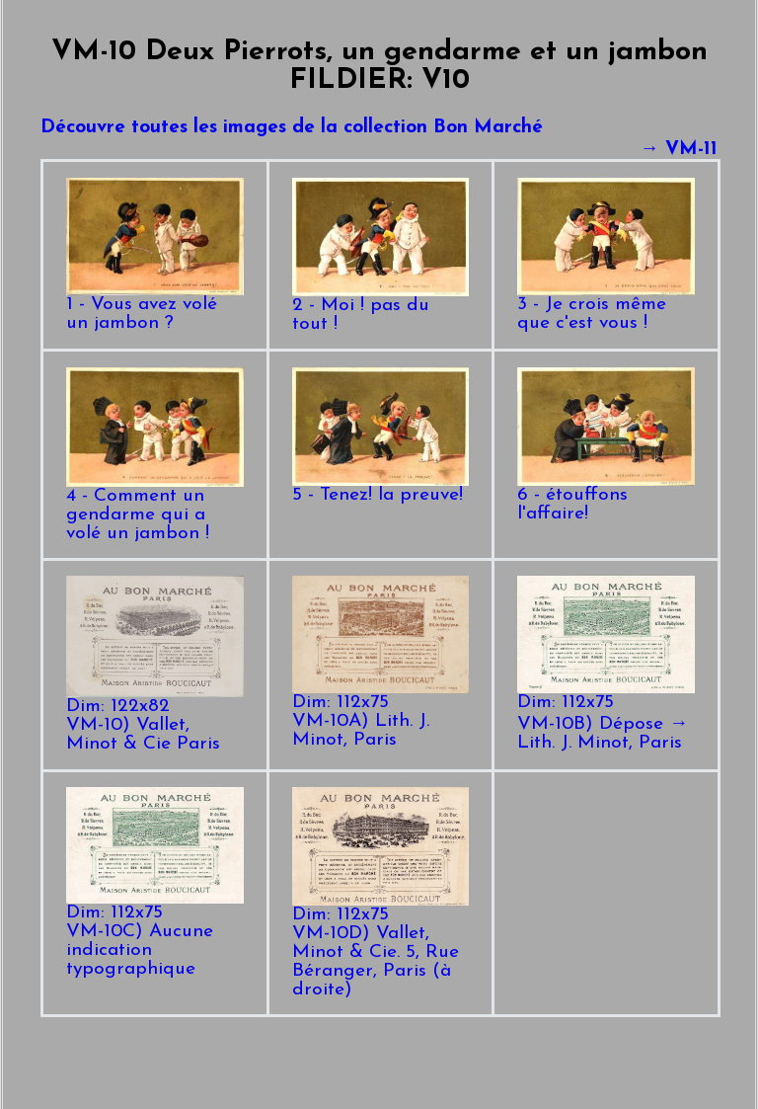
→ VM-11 (678, 149)
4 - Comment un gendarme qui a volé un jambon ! (154, 508)
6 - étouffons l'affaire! (605, 497)
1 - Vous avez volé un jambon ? (154, 307)
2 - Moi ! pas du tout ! (380, 308)
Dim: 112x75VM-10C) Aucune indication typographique (154, 934)
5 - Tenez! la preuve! (380, 488)
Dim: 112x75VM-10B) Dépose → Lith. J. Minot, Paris (605, 716)
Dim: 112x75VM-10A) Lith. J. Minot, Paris (380, 714)
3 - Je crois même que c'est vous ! (605, 307)
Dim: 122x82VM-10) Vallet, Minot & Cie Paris (154, 718)
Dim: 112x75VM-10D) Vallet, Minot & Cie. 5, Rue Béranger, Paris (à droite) (380, 945)
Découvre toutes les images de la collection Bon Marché (291, 128)
